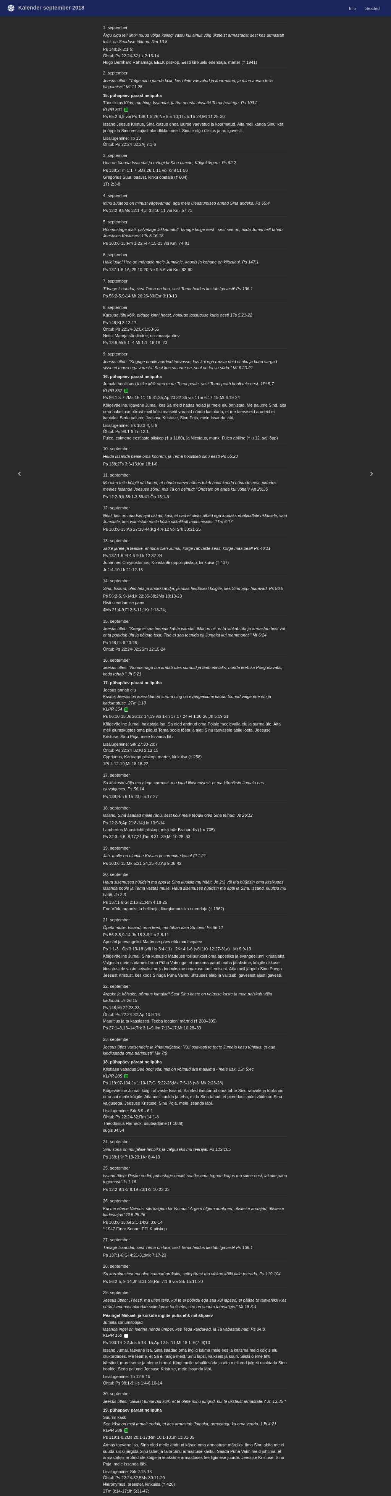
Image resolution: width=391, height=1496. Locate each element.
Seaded (372, 8)
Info (352, 8)
